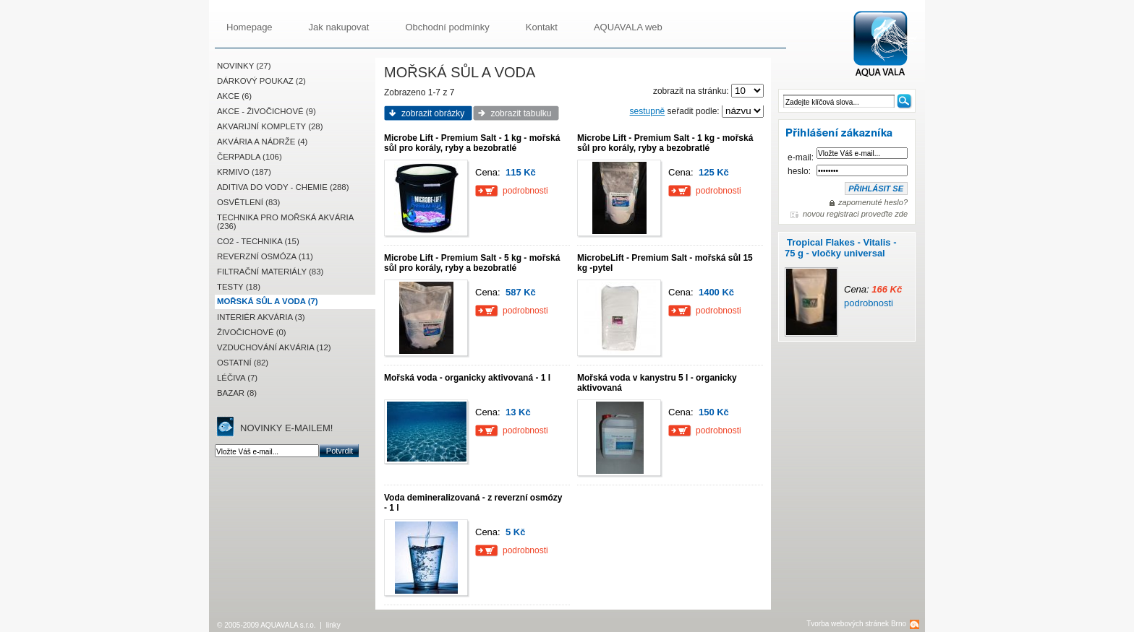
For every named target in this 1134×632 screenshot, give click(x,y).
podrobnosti (868, 303)
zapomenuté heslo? (873, 202)
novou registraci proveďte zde (855, 213)
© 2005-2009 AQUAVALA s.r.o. (266, 625)
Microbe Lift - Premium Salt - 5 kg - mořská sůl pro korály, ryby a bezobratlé (472, 263)
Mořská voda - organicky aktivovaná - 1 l (467, 378)
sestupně (647, 111)
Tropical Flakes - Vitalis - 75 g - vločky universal (841, 248)
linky (333, 625)
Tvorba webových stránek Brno (856, 624)
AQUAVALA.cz (886, 44)
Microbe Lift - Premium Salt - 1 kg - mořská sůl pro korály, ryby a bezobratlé (472, 143)
